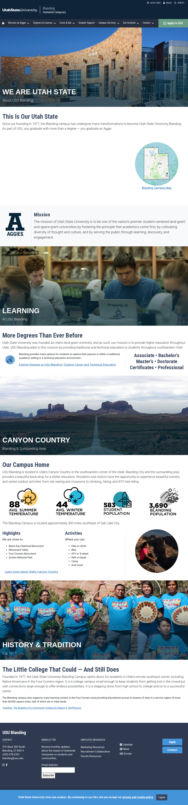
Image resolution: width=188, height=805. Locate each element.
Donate (126, 753)
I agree (161, 797)
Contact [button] (148, 22)
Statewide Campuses (54, 12)
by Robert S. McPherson (41, 707)
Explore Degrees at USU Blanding (40, 364)
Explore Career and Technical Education (90, 364)
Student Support (86, 22)
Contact (172, 750)
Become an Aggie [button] (18, 22)
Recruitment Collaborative (95, 751)
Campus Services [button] (109, 22)
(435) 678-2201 (11, 754)
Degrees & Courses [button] (44, 22)
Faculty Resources (91, 756)
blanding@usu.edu (12, 758)
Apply (172, 742)
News (124, 749)
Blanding (49, 8)
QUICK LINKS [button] (154, 3)
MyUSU (167, 3)
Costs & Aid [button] (67, 22)
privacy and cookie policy (137, 797)
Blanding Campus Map (156, 166)
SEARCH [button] (179, 3)
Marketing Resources (92, 747)
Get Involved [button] (131, 22)
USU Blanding (14, 732)
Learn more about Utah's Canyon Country (31, 572)
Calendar (126, 744)
